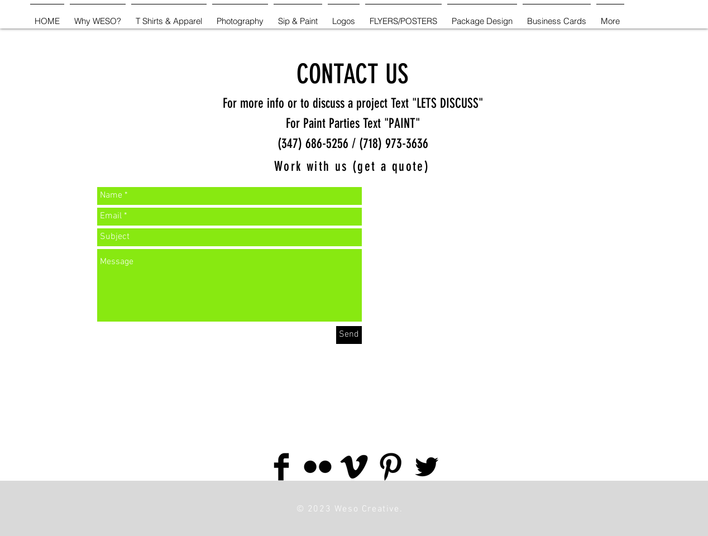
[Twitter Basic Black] (427, 467)
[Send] (349, 335)
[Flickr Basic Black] (318, 467)
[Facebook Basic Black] (281, 467)
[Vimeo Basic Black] (354, 467)
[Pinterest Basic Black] (390, 467)
